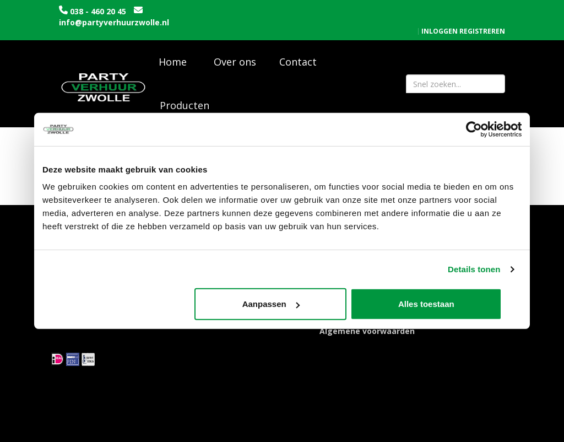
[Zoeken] (492, 77)
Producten (184, 98)
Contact (298, 55)
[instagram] (503, 432)
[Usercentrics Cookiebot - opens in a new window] (473, 129)
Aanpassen (281, 304)
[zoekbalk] (455, 77)
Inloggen (439, 8)
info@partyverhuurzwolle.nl (114, 22)
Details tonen (474, 269)
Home (173, 55)
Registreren (482, 8)
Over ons (235, 55)
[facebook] (484, 432)
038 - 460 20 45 (98, 11)
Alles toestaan (443, 304)
